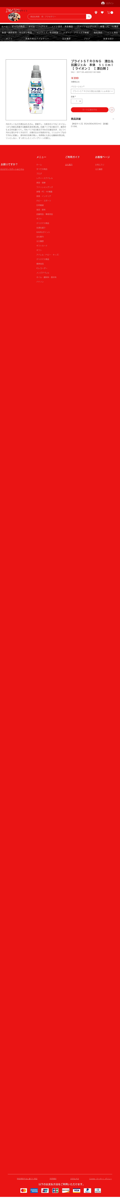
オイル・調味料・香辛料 (46, 277)
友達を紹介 (40, 228)
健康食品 (40, 264)
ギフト (39, 219)
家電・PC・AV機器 (44, 192)
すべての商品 (41, 169)
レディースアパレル (44, 178)
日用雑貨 (40, 205)
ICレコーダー (41, 268)
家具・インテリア (43, 196)
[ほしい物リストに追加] (111, 109)
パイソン (40, 282)
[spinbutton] (76, 101)
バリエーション (77, 86)
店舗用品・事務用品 (44, 214)
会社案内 (40, 237)
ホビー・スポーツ (43, 201)
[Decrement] (72, 101)
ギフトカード (41, 246)
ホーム (39, 165)
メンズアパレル (42, 273)
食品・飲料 (40, 210)
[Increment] (80, 101)
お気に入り (99, 165)
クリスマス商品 (42, 223)
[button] (110, 12)
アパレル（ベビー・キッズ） (48, 255)
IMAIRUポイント (43, 232)
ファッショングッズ (44, 187)
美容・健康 (40, 183)
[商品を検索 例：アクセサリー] (55, 16)
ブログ (39, 174)
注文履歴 (40, 241)
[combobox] (92, 91)
